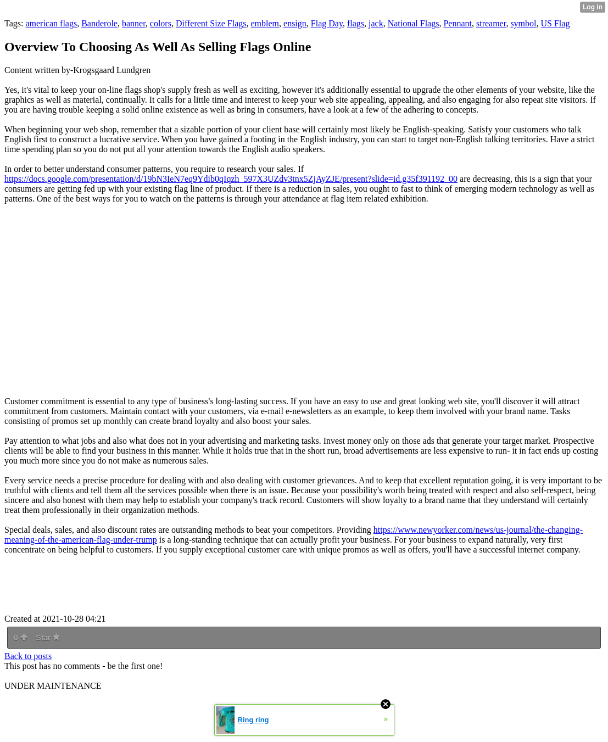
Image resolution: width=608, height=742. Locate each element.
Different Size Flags (211, 23)
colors (160, 23)
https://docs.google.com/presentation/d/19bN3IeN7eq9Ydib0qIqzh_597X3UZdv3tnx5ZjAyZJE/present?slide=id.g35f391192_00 (231, 178)
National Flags (413, 23)
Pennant (457, 23)
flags (355, 23)
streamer (491, 23)
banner (134, 23)
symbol (523, 23)
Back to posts (28, 656)
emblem (264, 23)
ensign (294, 23)
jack (376, 23)
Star (48, 637)
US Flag (555, 23)
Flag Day (327, 23)
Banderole (99, 23)
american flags (51, 23)
